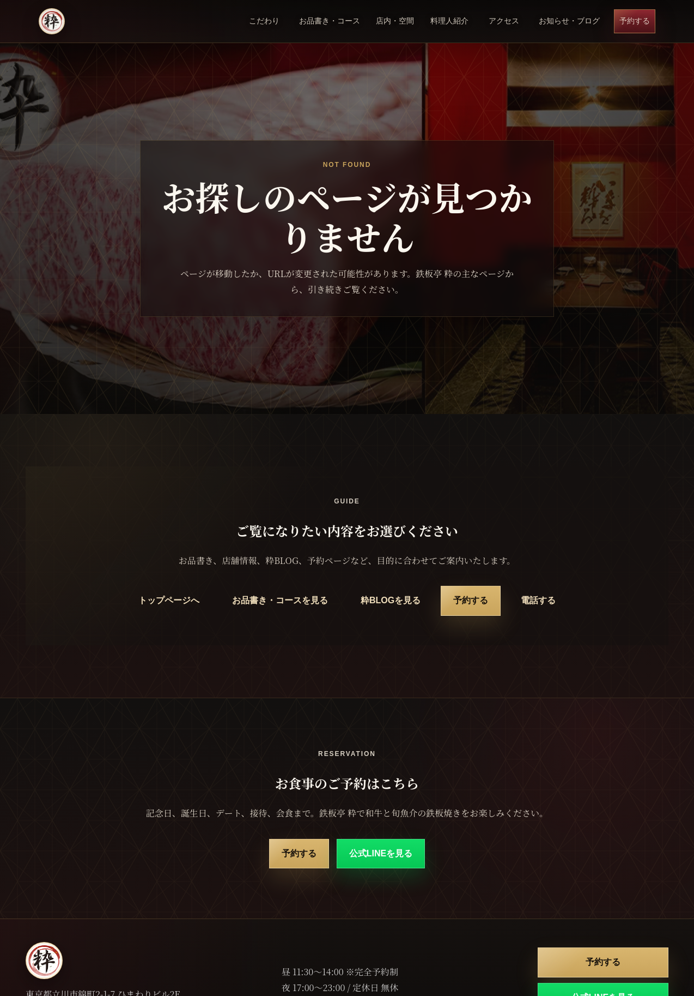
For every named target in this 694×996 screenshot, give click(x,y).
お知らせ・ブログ (569, 20)
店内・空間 (395, 20)
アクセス (504, 20)
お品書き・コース (329, 20)
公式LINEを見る (380, 853)
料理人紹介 (449, 20)
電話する (538, 600)
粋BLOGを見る (391, 600)
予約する (634, 20)
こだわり (264, 20)
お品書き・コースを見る (280, 600)
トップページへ (168, 600)
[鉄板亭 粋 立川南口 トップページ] (52, 21)
